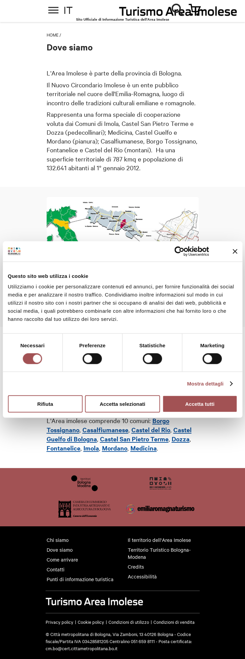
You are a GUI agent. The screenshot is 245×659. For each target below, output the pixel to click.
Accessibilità (142, 576)
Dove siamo (60, 549)
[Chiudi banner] (234, 251)
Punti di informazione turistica (80, 579)
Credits (136, 566)
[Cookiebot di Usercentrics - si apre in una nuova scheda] (179, 251)
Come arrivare (62, 559)
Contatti (56, 569)
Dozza (181, 439)
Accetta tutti (200, 404)
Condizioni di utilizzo (128, 622)
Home (52, 34)
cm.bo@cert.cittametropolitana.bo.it (82, 648)
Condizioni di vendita (174, 622)
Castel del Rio (150, 429)
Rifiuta (45, 404)
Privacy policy (59, 622)
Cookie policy (91, 622)
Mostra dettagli (205, 383)
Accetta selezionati (122, 404)
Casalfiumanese (105, 429)
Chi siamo (58, 539)
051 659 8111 (143, 641)
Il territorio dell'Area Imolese (159, 539)
